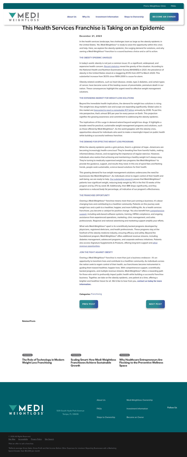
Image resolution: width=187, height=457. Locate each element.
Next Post (155, 304)
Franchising (96, 294)
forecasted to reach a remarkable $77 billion (114, 110)
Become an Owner (135, 417)
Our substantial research (121, 179)
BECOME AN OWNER (164, 16)
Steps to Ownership (106, 417)
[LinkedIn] (167, 412)
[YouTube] (177, 412)
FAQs (173, 6)
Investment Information (137, 408)
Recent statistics (111, 66)
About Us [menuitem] (71, 16)
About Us (101, 400)
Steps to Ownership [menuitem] (134, 16)
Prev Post (88, 304)
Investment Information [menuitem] (107, 16)
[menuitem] (11, 439)
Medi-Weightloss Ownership (140, 400)
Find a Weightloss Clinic (155, 6)
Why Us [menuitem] (86, 16)
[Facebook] (172, 412)
